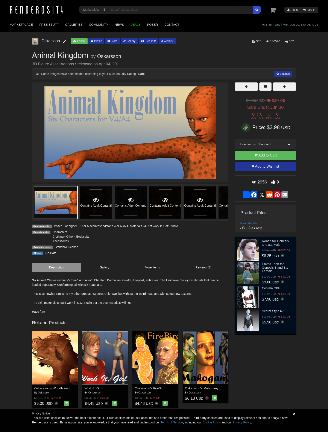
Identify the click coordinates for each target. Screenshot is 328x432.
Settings (283, 73)
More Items (152, 267)
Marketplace (21, 24)
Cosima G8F (271, 288)
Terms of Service (172, 422)
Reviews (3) (203, 267)
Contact (171, 24)
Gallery (129, 41)
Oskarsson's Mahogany (202, 388)
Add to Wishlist (265, 166)
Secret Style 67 (273, 311)
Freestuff (148, 41)
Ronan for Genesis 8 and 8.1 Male (277, 242)
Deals (136, 24)
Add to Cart (265, 155)
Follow (79, 41)
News (119, 24)
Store (112, 41)
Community (98, 24)
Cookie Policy (211, 422)
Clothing (58, 236)
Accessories (61, 241)
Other (70, 236)
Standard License (66, 247)
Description (56, 267)
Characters (60, 232)
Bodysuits (82, 236)
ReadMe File (248, 223)
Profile (96, 41)
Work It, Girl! (93, 388)
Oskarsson (109, 56)
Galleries (73, 24)
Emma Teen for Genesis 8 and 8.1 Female (275, 267)
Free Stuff (49, 24)
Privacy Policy (241, 422)
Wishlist (167, 41)
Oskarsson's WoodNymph (52, 388)
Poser (152, 24)
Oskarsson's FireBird (150, 388)
